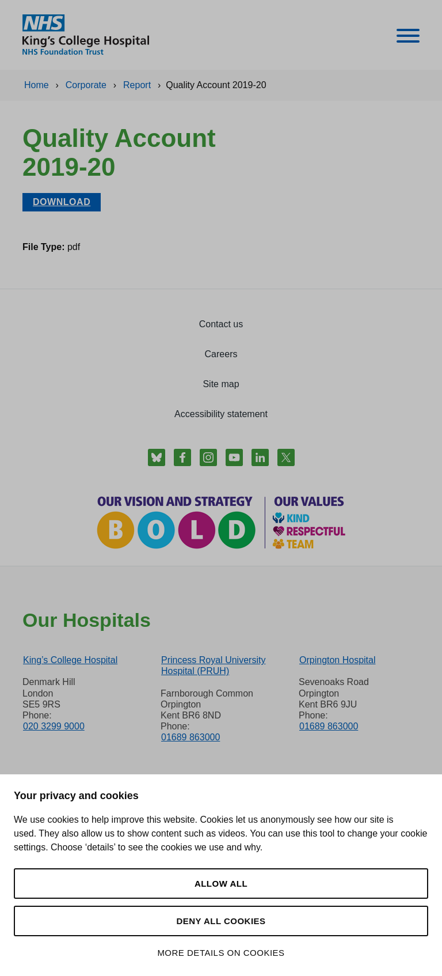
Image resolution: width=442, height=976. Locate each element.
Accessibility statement (221, 414)
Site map (221, 384)
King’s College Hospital (70, 660)
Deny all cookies (220, 921)
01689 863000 (190, 737)
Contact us (221, 324)
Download (61, 202)
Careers (221, 354)
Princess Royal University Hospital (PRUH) (213, 665)
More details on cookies (220, 953)
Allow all (221, 883)
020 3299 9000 (54, 726)
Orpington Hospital (337, 660)
